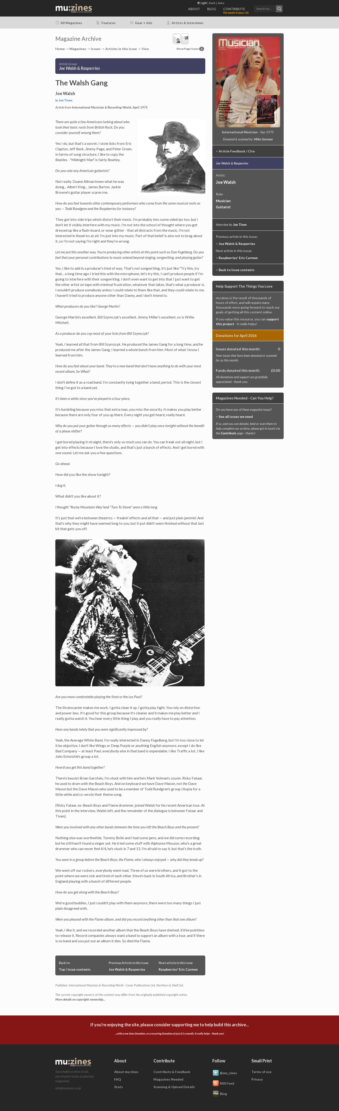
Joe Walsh (226, 182)
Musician (223, 201)
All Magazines (68, 23)
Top (62, 969)
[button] (268, 8)
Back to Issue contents (236, 270)
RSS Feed (223, 1083)
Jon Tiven (65, 100)
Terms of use (261, 1072)
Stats (118, 1087)
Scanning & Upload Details (174, 1087)
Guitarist (223, 207)
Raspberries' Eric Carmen (178, 969)
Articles (121, 49)
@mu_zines (224, 1073)
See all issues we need (236, 417)
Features (106, 23)
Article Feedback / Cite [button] (237, 151)
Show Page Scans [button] (190, 48)
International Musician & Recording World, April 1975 (110, 107)
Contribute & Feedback (171, 1072)
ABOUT (194, 9)
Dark (212, 3)
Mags (77, 49)
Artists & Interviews (184, 23)
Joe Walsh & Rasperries (127, 969)
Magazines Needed (168, 1079)
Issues (96, 49)
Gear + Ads (141, 23)
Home (60, 49)
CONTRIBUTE (234, 9)
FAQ (117, 1079)
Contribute (228, 433)
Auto (221, 3)
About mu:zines (126, 1072)
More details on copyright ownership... (80, 999)
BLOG (211, 9)
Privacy (257, 1079)
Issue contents (79, 969)
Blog (219, 1094)
